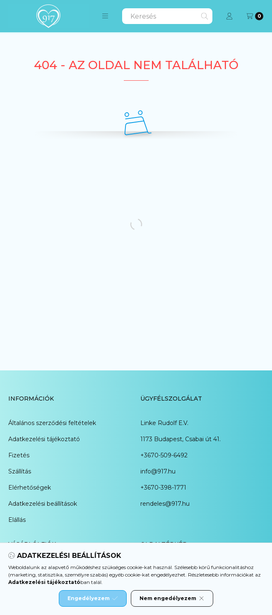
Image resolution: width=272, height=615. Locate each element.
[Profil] (229, 16)
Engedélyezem (92, 598)
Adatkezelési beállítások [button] (42, 503)
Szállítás (19, 471)
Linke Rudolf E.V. (164, 423)
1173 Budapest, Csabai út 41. (180, 439)
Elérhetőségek (29, 487)
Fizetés (18, 455)
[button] (105, 16)
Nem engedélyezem (172, 598)
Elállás (17, 520)
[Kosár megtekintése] (255, 16)
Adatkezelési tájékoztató (44, 439)
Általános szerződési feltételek (52, 423)
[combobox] (167, 16)
